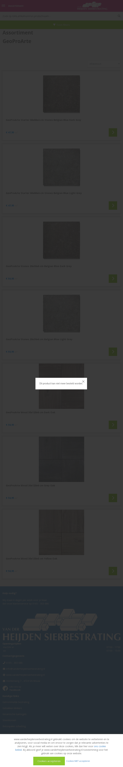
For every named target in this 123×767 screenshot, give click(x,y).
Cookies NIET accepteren (78, 760)
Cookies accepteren (49, 761)
